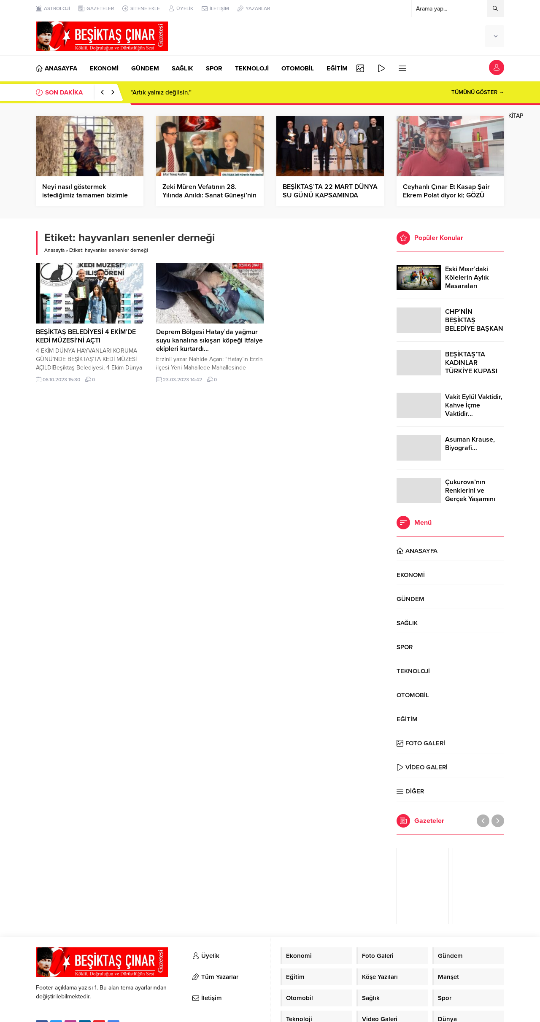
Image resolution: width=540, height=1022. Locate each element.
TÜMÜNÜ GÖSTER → (477, 92)
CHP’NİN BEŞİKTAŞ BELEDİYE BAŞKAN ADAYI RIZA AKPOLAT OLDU (474, 328)
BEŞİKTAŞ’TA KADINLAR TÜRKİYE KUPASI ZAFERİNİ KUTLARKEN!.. (471, 371)
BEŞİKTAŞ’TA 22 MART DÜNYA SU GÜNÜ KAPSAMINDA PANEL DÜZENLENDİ (330, 195)
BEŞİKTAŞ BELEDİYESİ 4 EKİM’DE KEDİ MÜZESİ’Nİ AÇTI (86, 336)
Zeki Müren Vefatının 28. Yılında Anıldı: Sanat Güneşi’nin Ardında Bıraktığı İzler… (209, 195)
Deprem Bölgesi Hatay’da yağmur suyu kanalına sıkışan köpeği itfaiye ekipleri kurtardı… (209, 340)
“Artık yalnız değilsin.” (161, 92)
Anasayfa (54, 250)
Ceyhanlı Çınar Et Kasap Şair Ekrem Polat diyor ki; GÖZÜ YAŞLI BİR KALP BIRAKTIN (446, 195)
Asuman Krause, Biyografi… (470, 443)
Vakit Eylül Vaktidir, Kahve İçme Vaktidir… (473, 405)
